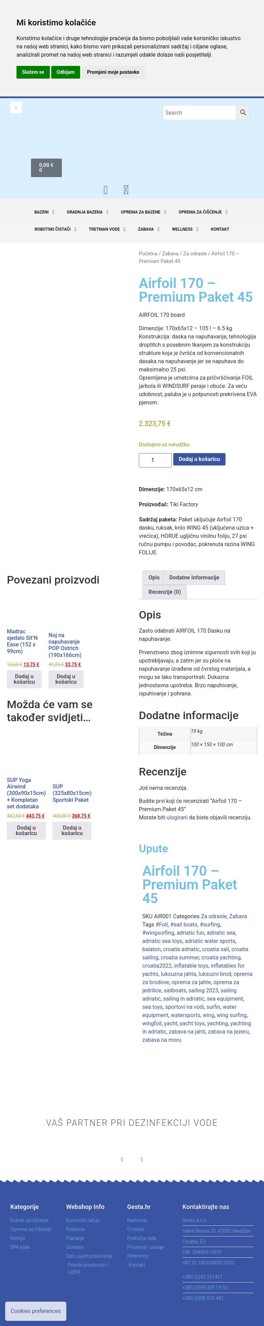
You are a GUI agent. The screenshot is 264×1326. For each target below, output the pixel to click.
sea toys (152, 1007)
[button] (45, 212)
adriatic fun (190, 933)
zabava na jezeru (228, 1031)
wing (208, 1015)
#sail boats (183, 924)
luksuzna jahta (178, 974)
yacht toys (192, 1023)
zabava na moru (161, 1040)
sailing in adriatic (183, 998)
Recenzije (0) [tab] (164, 592)
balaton (151, 949)
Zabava (170, 254)
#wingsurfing (158, 933)
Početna (148, 254)
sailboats (175, 990)
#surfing (210, 924)
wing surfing (232, 1015)
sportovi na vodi (184, 1007)
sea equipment (225, 998)
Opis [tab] (154, 577)
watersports (185, 1015)
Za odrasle (195, 254)
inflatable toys (191, 965)
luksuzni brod (215, 974)
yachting (217, 1023)
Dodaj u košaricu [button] (24, 679)
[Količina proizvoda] (155, 460)
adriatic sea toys (162, 941)
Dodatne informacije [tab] (194, 577)
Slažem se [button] (33, 72)
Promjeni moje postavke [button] (113, 72)
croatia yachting (221, 957)
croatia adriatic (181, 949)
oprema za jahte (191, 982)
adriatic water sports (210, 941)
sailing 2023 (203, 990)
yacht (170, 1023)
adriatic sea (221, 933)
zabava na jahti (187, 1031)
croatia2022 (157, 965)
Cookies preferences (36, 1311)
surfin (213, 1007)
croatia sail (215, 949)
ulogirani (177, 817)
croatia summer (180, 957)
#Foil (162, 924)
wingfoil (152, 1023)
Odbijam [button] (66, 72)
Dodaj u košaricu (199, 459)
